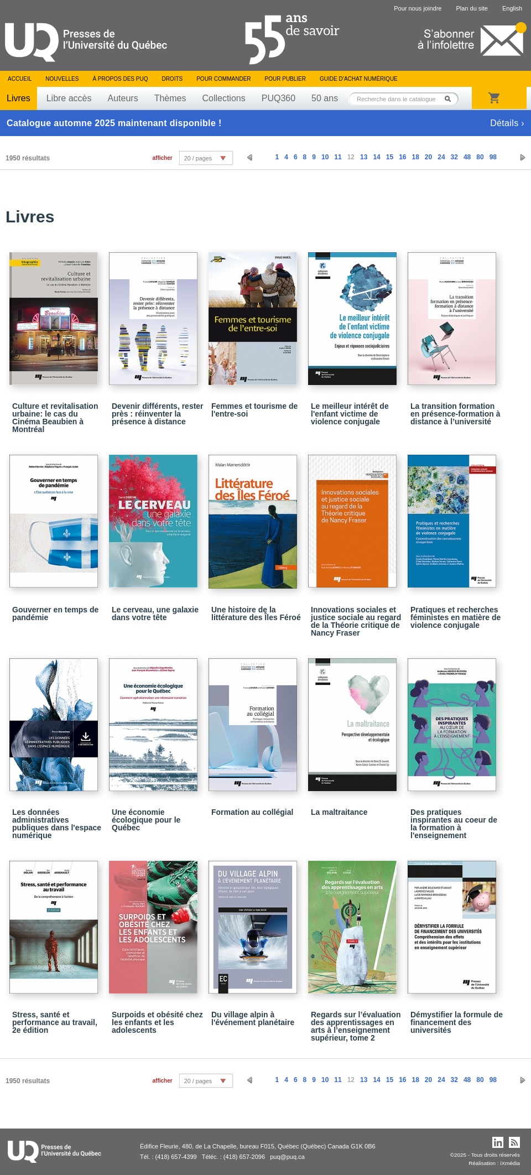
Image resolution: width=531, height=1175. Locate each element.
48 (467, 157)
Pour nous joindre (417, 8)
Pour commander (223, 79)
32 (454, 157)
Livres (18, 98)
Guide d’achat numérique (359, 79)
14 (376, 157)
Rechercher (450, 99)
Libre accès (69, 98)
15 (389, 157)
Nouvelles (62, 79)
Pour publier (285, 79)
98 (493, 157)
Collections (223, 98)
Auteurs (123, 98)
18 (415, 157)
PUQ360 (278, 98)
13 (363, 157)
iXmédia (510, 1163)
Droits (172, 79)
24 (441, 157)
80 (479, 157)
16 (402, 157)
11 (337, 157)
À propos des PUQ (120, 79)
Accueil (20, 79)
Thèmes (170, 98)
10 (325, 157)
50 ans (324, 98)
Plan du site (471, 8)
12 (351, 157)
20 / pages (198, 158)
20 (428, 157)
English (512, 8)
